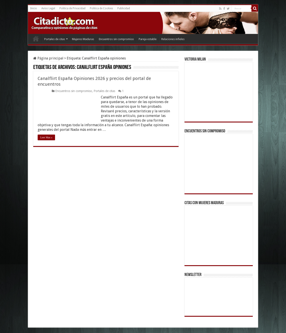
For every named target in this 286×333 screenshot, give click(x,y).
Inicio (33, 8)
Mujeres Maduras (83, 39)
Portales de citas (54, 39)
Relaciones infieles (173, 39)
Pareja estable (148, 39)
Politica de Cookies (101, 8)
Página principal (48, 58)
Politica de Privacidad (72, 8)
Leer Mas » (46, 137)
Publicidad (123, 8)
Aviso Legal (48, 8)
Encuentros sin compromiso (116, 39)
